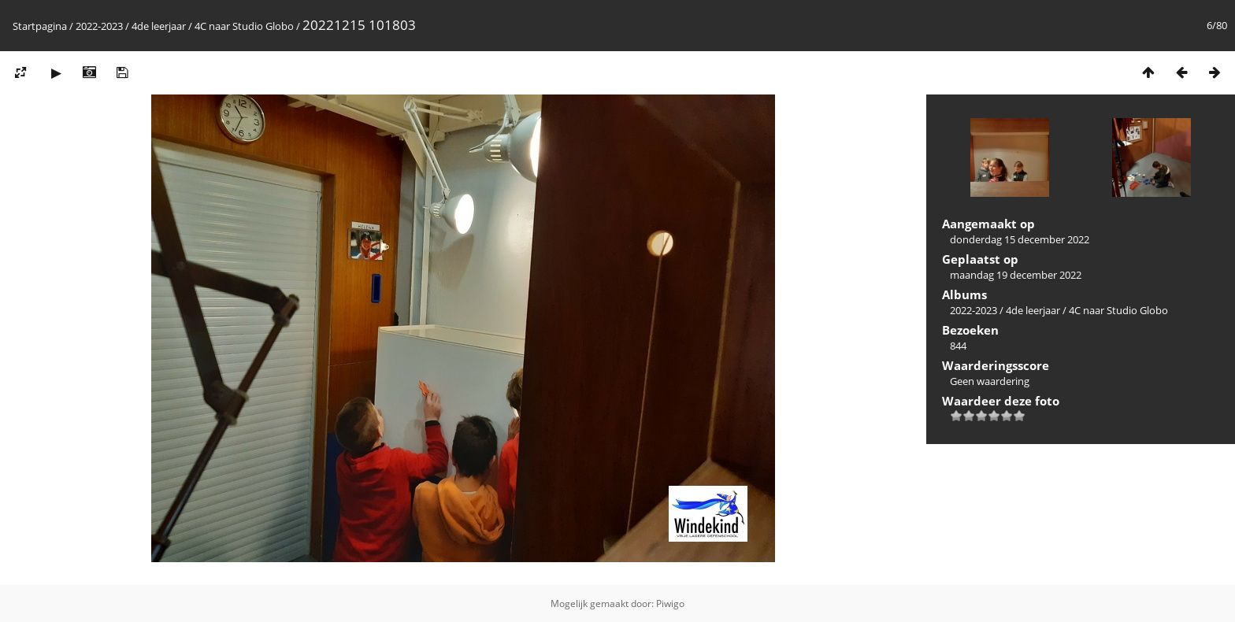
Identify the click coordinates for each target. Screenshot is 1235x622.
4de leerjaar (159, 26)
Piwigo (670, 603)
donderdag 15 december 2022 (1019, 239)
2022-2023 (99, 26)
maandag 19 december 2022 (1015, 275)
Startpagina (40, 26)
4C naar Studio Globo (244, 26)
